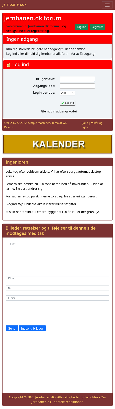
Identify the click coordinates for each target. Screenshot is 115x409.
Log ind (69, 102)
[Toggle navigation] (107, 5)
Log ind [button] (81, 27)
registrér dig (40, 31)
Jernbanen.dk (14, 4)
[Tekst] (57, 256)
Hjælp (84, 123)
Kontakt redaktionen (68, 402)
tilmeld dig (32, 53)
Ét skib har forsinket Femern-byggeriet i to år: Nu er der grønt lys (53, 212)
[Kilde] (57, 278)
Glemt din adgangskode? (59, 111)
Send (11, 328)
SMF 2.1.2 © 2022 (15, 123)
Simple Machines (39, 123)
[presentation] (35, 312)
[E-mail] (57, 298)
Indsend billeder (32, 328)
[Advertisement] (57, 363)
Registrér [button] (97, 27)
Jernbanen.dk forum (32, 18)
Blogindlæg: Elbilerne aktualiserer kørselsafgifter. (41, 204)
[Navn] (57, 288)
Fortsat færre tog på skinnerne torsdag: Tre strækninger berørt (51, 196)
